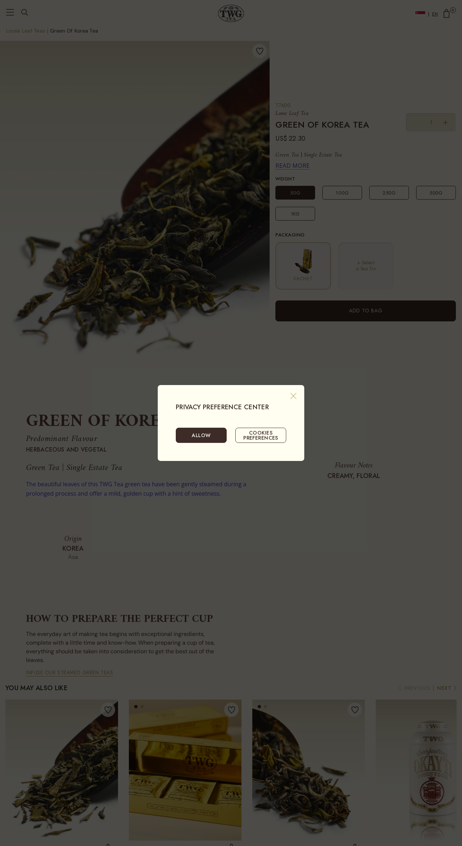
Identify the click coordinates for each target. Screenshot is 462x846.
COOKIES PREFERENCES (260, 435)
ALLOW (201, 435)
